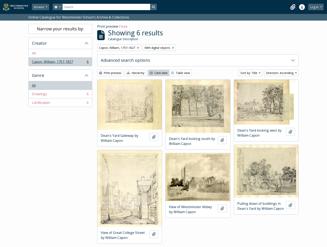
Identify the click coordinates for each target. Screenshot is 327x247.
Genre (38, 75)
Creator (39, 43)
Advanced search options (125, 60)
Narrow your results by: (60, 29)
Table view (180, 73)
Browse (39, 7)
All (34, 53)
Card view (158, 73)
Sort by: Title (249, 73)
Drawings (60, 94)
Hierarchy (135, 73)
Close (123, 26)
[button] (292, 7)
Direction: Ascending (280, 73)
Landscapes (60, 103)
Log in (314, 7)
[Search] (106, 7)
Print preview (110, 73)
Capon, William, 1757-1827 (60, 62)
